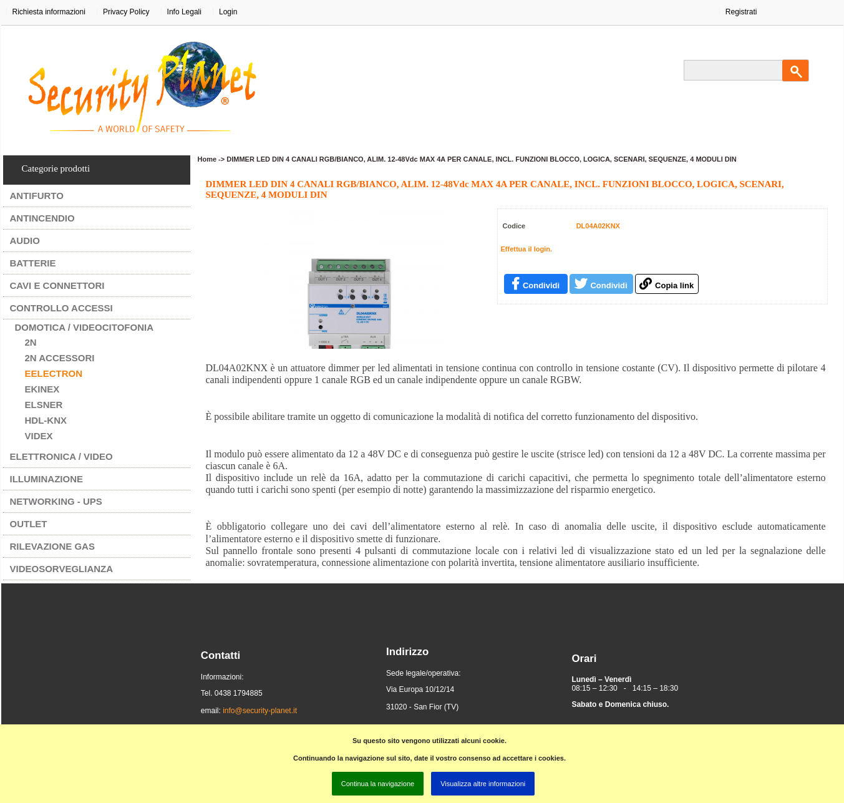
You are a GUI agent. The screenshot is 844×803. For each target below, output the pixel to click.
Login (228, 11)
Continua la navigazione (377, 783)
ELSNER (44, 404)
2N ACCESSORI (60, 358)
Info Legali (184, 11)
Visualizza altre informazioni (482, 783)
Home (207, 159)
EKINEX (42, 389)
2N (31, 342)
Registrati (741, 11)
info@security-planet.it (260, 710)
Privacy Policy (126, 11)
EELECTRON (54, 373)
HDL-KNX (46, 420)
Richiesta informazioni (48, 11)
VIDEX (39, 436)
